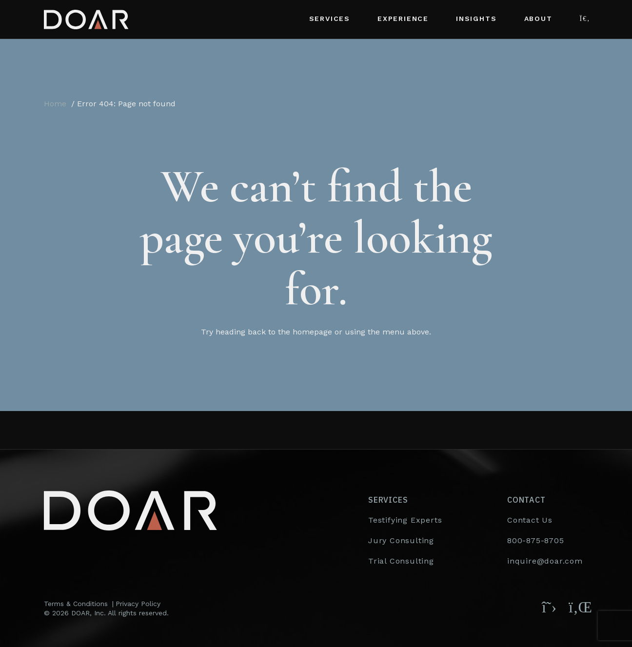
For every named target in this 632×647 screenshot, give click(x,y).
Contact (526, 500)
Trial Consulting (401, 561)
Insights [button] (476, 18)
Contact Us (530, 520)
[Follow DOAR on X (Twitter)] (549, 607)
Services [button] (329, 18)
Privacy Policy (138, 604)
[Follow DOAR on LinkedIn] (578, 607)
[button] (584, 19)
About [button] (538, 18)
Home (55, 103)
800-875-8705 (535, 540)
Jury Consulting (401, 540)
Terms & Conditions (76, 604)
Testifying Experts (405, 520)
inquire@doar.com (545, 561)
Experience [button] (403, 18)
